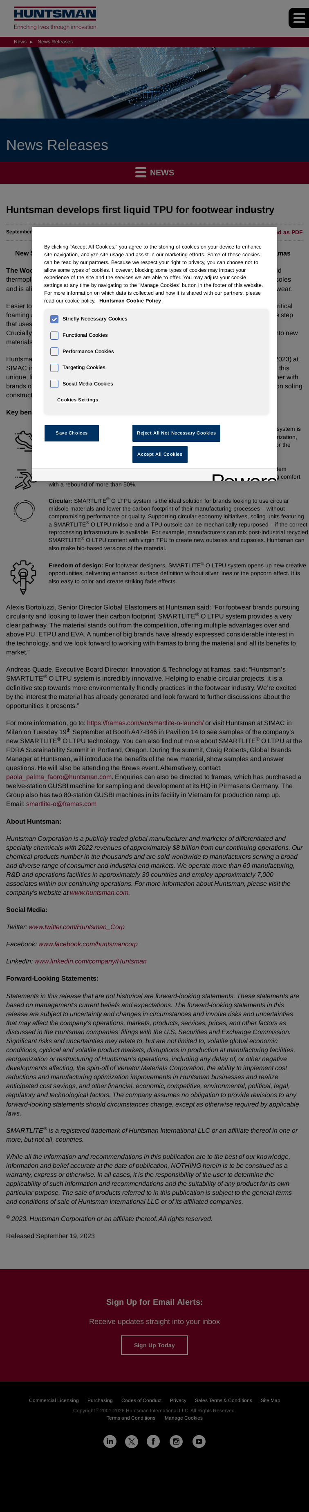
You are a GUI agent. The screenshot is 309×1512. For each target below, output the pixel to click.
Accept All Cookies (159, 454)
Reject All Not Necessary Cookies (176, 432)
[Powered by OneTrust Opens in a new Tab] (242, 476)
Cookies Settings (77, 399)
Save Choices (72, 432)
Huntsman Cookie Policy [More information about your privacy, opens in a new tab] (130, 301)
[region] (154, 354)
